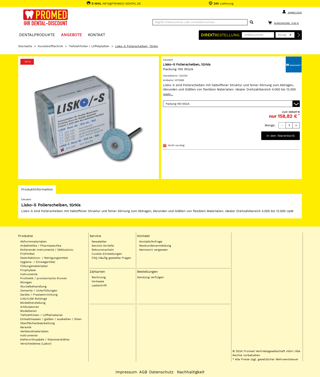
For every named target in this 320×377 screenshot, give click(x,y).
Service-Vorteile (103, 245)
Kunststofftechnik (50, 46)
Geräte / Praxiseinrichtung (39, 294)
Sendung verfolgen (150, 277)
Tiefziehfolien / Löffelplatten (89, 46)
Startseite (25, 46)
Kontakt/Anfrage (150, 241)
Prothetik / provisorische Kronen (43, 278)
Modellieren (28, 310)
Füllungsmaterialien (34, 266)
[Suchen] (251, 22)
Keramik (25, 327)
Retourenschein (103, 249)
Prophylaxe (28, 270)
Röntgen (26, 282)
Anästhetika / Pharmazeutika (40, 245)
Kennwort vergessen (153, 249)
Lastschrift (99, 285)
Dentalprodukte (37, 35)
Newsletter (99, 241)
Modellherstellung (33, 302)
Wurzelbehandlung (33, 286)
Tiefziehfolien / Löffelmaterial (41, 315)
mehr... (168, 94)
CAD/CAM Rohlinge (33, 298)
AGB (143, 372)
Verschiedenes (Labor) (35, 343)
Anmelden (292, 12)
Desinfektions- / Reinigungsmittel (44, 257)
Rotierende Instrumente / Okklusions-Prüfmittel (47, 251)
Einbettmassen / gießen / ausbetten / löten (51, 319)
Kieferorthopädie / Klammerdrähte (44, 339)
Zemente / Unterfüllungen (38, 290)
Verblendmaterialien (34, 331)
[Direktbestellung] (299, 35)
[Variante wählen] (231, 103)
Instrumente (29, 274)
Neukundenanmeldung (155, 245)
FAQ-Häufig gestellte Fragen (111, 257)
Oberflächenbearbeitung (37, 323)
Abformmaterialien (33, 241)
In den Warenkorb (280, 136)
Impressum (126, 372)
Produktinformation (37, 190)
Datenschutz (161, 372)
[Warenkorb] (284, 22)
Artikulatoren (29, 306)
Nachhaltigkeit (190, 372)
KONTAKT (96, 35)
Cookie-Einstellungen (107, 253)
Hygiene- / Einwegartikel (37, 262)
